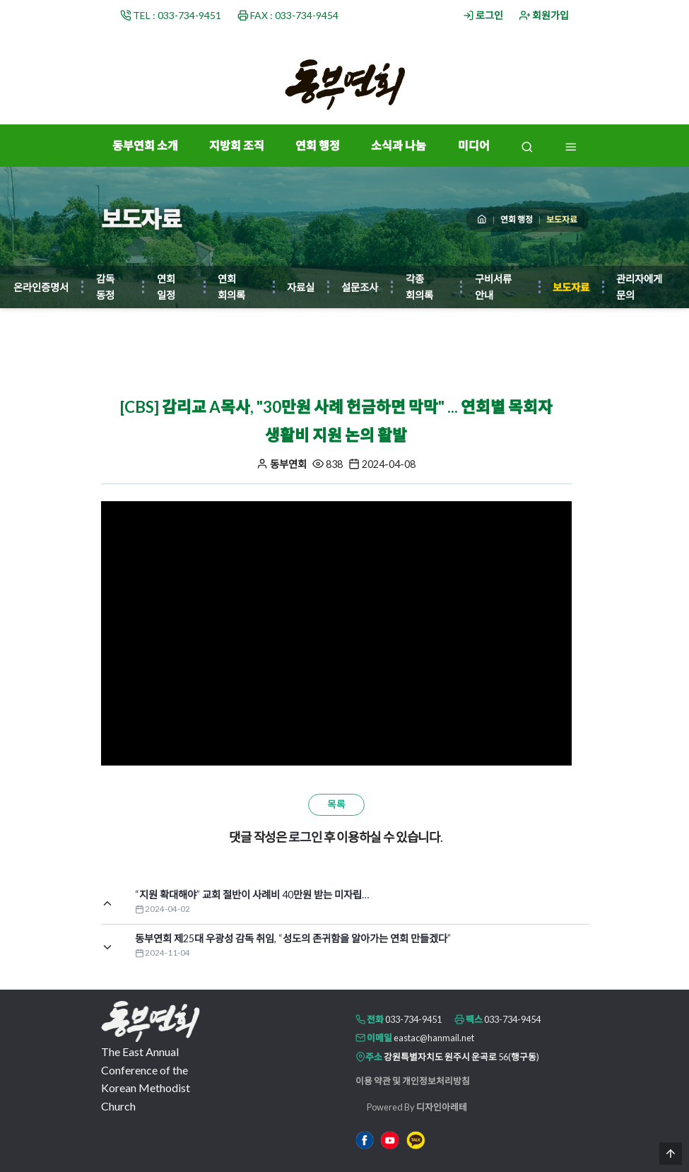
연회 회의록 (231, 287)
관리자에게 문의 (639, 287)
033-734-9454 (512, 1019)
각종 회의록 (419, 287)
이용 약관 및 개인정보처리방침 (412, 1080)
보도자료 (571, 287)
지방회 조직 (236, 145)
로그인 (483, 15)
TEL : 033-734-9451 (171, 15)
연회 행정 (317, 145)
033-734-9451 (413, 1019)
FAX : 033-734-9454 (288, 15)
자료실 (300, 287)
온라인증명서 (41, 287)
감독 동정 (105, 287)
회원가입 (544, 15)
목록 (336, 804)
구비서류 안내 (493, 287)
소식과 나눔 (398, 145)
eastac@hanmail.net (434, 1037)
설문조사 (359, 287)
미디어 (474, 145)
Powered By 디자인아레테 (417, 1107)
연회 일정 (166, 287)
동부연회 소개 (145, 145)
